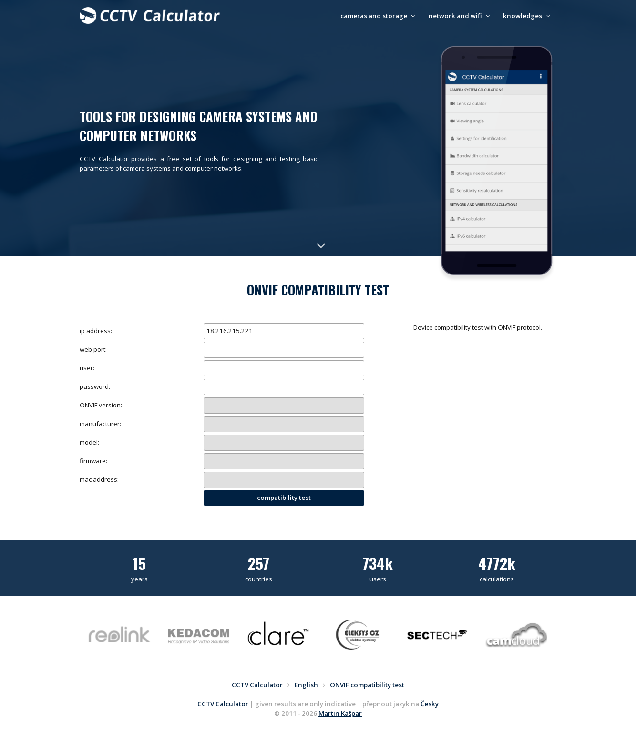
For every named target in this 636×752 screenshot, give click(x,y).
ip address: (96, 330)
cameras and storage (379, 15)
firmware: (93, 461)
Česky (430, 704)
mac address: (99, 479)
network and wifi (460, 15)
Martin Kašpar (340, 713)
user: (87, 368)
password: (95, 386)
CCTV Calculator (222, 704)
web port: (93, 349)
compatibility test (284, 497)
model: (89, 442)
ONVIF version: (101, 405)
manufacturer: (100, 423)
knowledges (528, 15)
